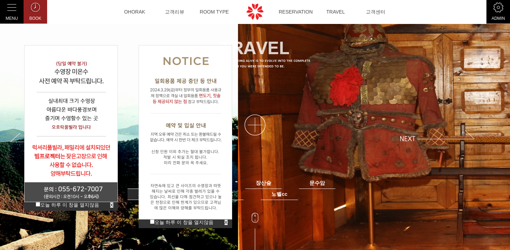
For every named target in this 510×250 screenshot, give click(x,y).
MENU (12, 10)
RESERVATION (296, 12)
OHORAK (134, 12)
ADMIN (498, 10)
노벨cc (279, 194)
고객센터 (375, 12)
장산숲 (263, 183)
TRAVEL (335, 12)
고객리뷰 (174, 12)
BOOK (35, 10)
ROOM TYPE (214, 12)
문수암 (317, 183)
